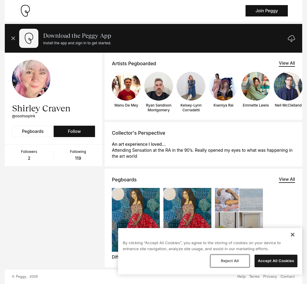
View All (287, 63)
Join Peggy (266, 10)
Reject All (230, 260)
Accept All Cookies (276, 260)
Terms (254, 276)
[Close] (292, 234)
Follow (74, 131)
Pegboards (32, 131)
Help (241, 276)
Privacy (270, 276)
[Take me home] (25, 11)
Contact (288, 276)
